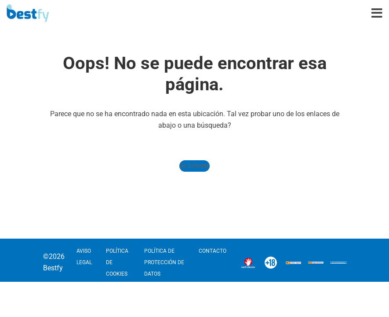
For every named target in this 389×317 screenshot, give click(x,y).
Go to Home (194, 166)
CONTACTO (212, 251)
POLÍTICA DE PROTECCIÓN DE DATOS (164, 262)
